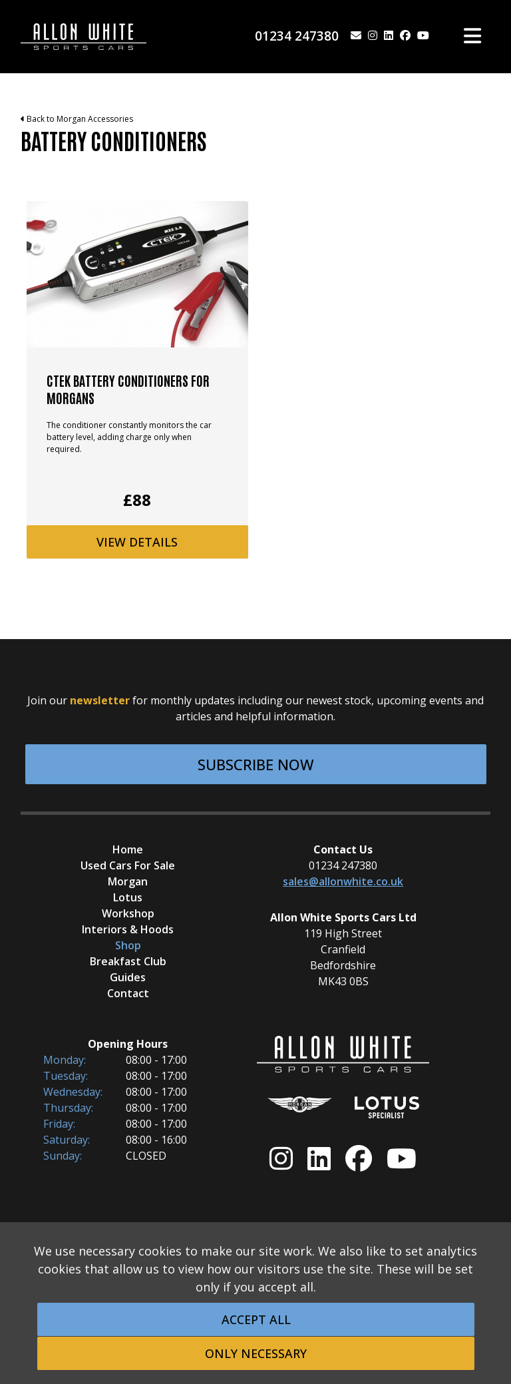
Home (127, 849)
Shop (128, 945)
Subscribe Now (256, 764)
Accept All (256, 1319)
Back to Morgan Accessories (77, 118)
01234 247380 (297, 36)
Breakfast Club (128, 961)
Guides (128, 977)
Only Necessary (256, 1353)
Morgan (128, 881)
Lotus (127, 897)
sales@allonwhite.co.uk (343, 881)
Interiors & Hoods (128, 929)
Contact (128, 993)
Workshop (128, 913)
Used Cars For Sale (128, 865)
